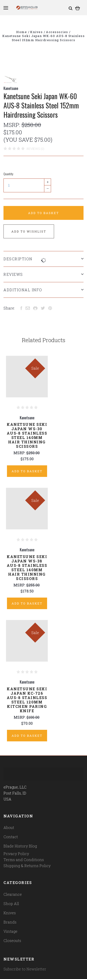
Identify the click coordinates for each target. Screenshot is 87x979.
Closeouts (12, 940)
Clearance (12, 894)
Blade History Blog (20, 846)
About (8, 827)
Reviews (43, 274)
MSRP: (12, 125)
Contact (10, 836)
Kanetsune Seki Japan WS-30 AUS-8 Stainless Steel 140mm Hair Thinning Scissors (27, 435)
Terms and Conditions (23, 859)
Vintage (10, 931)
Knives (9, 912)
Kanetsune (10, 88)
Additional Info (43, 289)
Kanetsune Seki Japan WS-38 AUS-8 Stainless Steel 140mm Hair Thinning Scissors (27, 567)
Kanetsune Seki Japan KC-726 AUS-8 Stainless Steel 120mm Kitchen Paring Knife (27, 699)
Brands (9, 922)
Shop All (11, 903)
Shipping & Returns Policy (27, 865)
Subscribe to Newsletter (24, 969)
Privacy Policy (16, 853)
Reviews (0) (35, 149)
